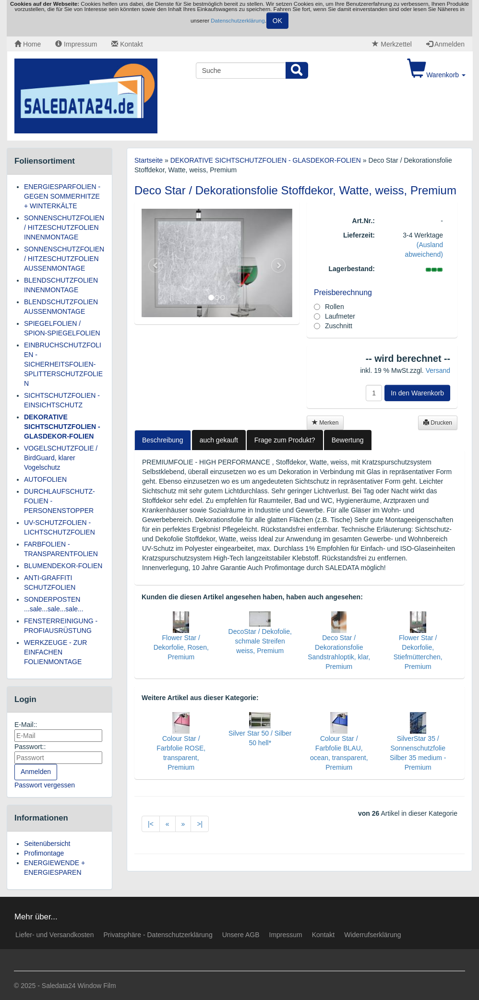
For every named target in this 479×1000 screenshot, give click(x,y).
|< (151, 824)
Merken (325, 422)
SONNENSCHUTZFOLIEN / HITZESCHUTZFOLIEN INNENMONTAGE (64, 227)
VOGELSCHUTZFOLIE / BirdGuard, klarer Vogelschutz (60, 457)
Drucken (437, 422)
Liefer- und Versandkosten (54, 935)
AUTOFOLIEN (45, 479)
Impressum (76, 44)
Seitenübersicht (47, 843)
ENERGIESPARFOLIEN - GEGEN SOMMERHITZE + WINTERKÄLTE (62, 196)
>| (200, 824)
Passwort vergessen (44, 785)
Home (27, 44)
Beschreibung (162, 440)
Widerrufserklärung (372, 935)
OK (277, 20)
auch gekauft (219, 440)
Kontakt (127, 44)
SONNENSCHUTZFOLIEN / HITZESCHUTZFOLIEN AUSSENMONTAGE (64, 258)
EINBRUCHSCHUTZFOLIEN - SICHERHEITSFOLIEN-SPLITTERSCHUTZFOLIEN (63, 364)
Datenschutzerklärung (237, 21)
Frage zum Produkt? (284, 440)
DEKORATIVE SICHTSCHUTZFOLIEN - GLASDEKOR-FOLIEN (62, 426)
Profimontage (44, 853)
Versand (438, 370)
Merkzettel (391, 44)
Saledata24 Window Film (79, 985)
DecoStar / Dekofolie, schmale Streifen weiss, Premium (260, 641)
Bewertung (348, 440)
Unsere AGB (241, 935)
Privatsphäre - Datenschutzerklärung (157, 935)
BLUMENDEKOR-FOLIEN (63, 566)
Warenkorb (436, 75)
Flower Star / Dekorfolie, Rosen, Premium (181, 647)
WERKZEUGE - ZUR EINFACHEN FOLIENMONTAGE (55, 652)
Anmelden (445, 44)
